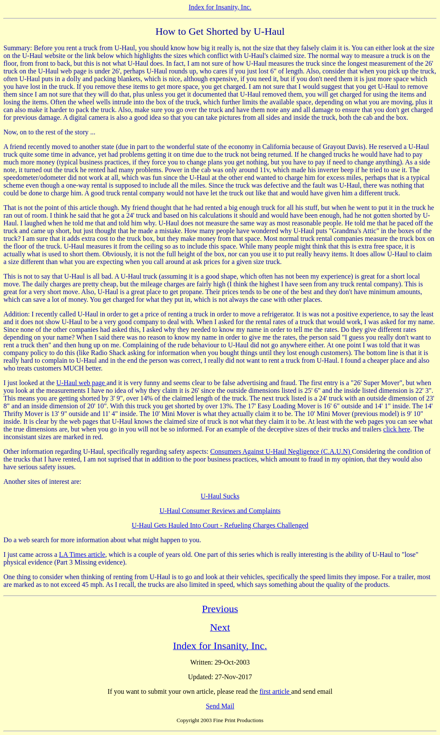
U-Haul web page (81, 382)
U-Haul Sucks (220, 496)
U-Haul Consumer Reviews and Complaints (220, 510)
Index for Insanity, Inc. (220, 7)
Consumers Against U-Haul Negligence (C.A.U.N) (281, 451)
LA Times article (82, 554)
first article (275, 691)
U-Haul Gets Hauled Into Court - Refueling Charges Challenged (219, 525)
